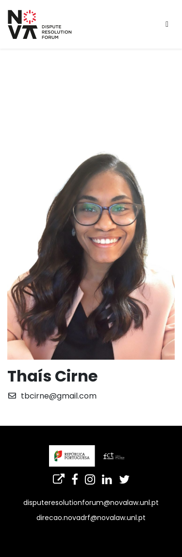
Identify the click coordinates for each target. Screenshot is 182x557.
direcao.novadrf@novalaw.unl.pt (91, 517)
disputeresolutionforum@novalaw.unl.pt (91, 502)
